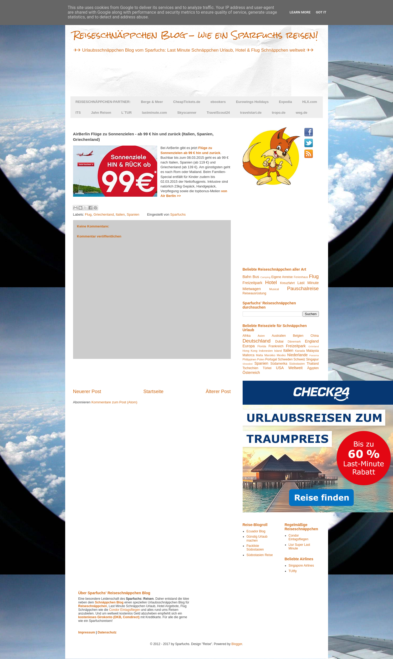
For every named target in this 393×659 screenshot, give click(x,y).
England (312, 341)
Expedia (285, 102)
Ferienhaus (301, 277)
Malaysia (312, 351)
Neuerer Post (87, 391)
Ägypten (313, 368)
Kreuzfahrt (287, 283)
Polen (260, 359)
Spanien (133, 214)
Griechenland (104, 214)
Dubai (279, 341)
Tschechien (250, 368)
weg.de (301, 113)
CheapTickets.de (186, 102)
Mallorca (248, 355)
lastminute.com (154, 113)
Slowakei (248, 363)
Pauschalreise (303, 288)
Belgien (298, 336)
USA (280, 368)
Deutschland (257, 341)
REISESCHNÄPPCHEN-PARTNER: (103, 102)
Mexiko (281, 355)
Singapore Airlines (301, 565)
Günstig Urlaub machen (257, 538)
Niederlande (297, 355)
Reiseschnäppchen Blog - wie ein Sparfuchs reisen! (195, 35)
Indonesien (266, 350)
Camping (265, 277)
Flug (88, 214)
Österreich (251, 372)
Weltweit (295, 368)
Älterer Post (218, 391)
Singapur (312, 359)
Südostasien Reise (260, 555)
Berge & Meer (152, 102)
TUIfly (293, 571)
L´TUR (126, 113)
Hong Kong (250, 350)
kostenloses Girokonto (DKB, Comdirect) (109, 617)
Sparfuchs (178, 214)
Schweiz (299, 359)
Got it (321, 12)
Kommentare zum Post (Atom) (114, 402)
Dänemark (294, 341)
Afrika (247, 336)
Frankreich (275, 346)
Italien (120, 214)
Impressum (86, 632)
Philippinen (250, 359)
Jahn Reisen (101, 113)
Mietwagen (252, 289)
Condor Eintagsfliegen (298, 537)
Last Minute (308, 283)
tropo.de (278, 113)
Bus (256, 277)
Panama (314, 355)
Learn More (300, 12)
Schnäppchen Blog (109, 602)
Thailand (313, 363)
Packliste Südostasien (255, 547)
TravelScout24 (218, 113)
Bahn (247, 277)
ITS (78, 113)
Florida (261, 346)
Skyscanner (186, 113)
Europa (249, 346)
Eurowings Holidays (252, 102)
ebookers (218, 102)
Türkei (267, 368)
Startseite (153, 391)
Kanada (300, 350)
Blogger (236, 644)
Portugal (271, 359)
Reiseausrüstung (254, 293)
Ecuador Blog (256, 531)
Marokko (269, 355)
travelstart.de (251, 113)
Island (278, 350)
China (314, 336)
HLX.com (309, 102)
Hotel (271, 282)
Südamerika (278, 363)
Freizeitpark (252, 283)
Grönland (313, 346)
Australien (279, 336)
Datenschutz (107, 632)
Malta (259, 355)
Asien (261, 335)
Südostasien (297, 363)
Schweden (285, 359)
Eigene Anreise (282, 277)
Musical (274, 289)
